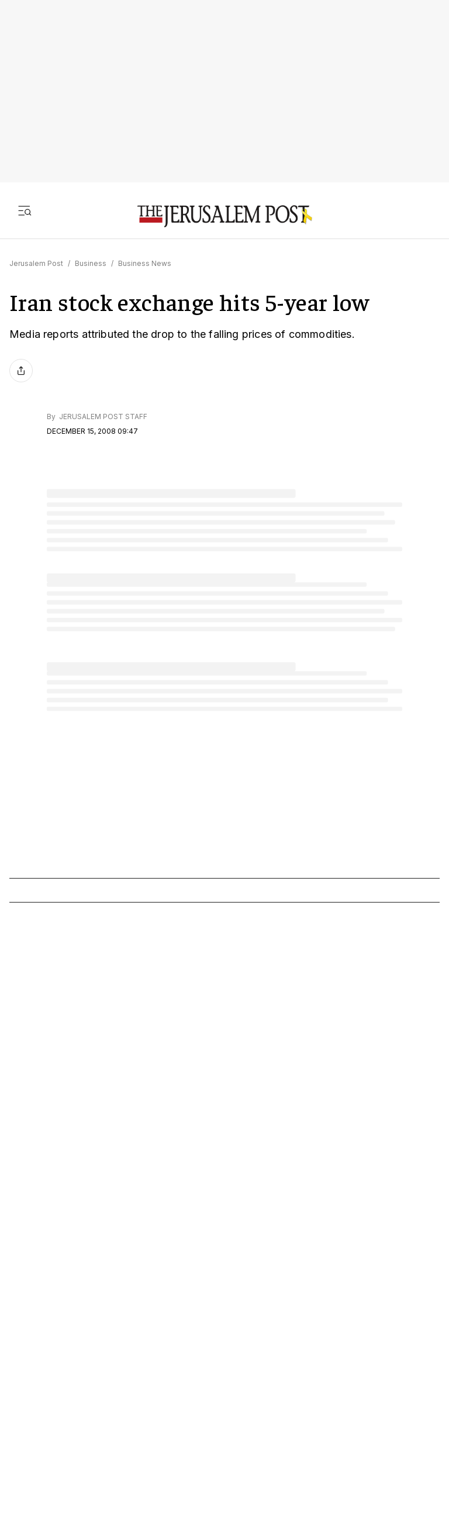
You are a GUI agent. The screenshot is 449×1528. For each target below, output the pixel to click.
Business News (144, 263)
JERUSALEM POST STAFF (102, 416)
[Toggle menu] (24, 210)
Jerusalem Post (36, 263)
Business (90, 263)
